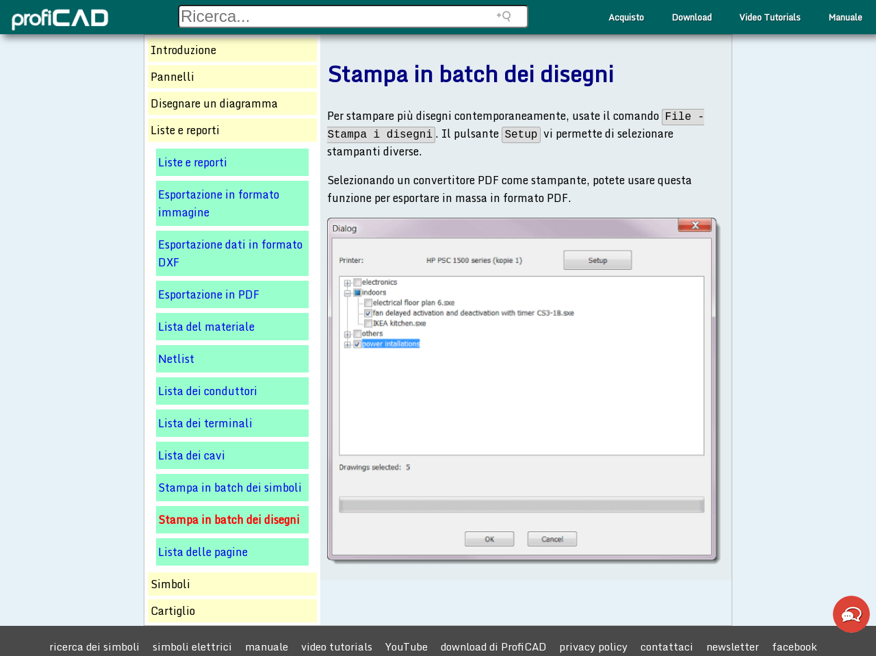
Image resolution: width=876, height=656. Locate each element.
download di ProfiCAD (493, 646)
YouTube (406, 646)
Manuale (845, 17)
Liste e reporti (192, 162)
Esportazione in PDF (208, 294)
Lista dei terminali (205, 423)
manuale (266, 646)
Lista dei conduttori (207, 391)
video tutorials (336, 646)
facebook (794, 646)
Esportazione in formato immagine (218, 203)
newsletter (732, 646)
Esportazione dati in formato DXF (230, 253)
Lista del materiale (206, 327)
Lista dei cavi (191, 455)
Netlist (176, 359)
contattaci (667, 646)
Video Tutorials (770, 17)
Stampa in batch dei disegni (229, 520)
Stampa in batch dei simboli (230, 487)
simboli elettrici (192, 646)
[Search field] (353, 16)
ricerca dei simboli (94, 646)
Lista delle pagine (203, 552)
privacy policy (593, 646)
